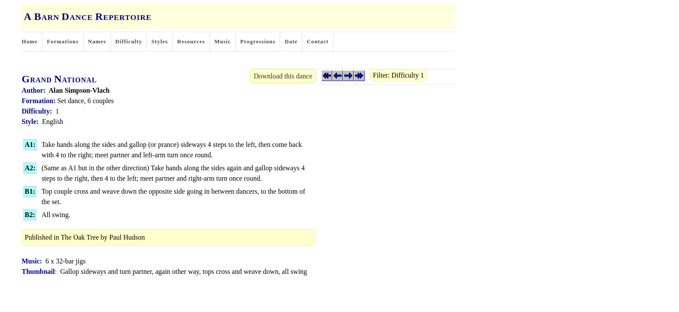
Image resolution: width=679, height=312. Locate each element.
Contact (318, 42)
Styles (160, 42)
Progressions (257, 42)
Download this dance (283, 76)
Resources (191, 42)
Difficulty (128, 42)
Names (97, 42)
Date (291, 42)
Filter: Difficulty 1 (398, 75)
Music (222, 42)
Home (30, 42)
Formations (62, 42)
